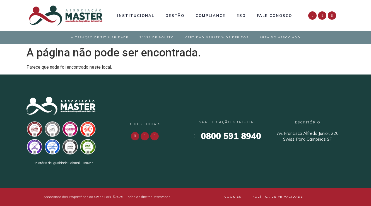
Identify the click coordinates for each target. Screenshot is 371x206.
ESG (241, 15)
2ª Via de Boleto (156, 37)
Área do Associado (280, 37)
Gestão (174, 15)
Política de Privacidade (277, 196)
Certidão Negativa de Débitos (217, 37)
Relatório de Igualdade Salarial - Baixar (63, 163)
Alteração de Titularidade (99, 37)
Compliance (210, 15)
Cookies (232, 196)
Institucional (135, 15)
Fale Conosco (274, 15)
